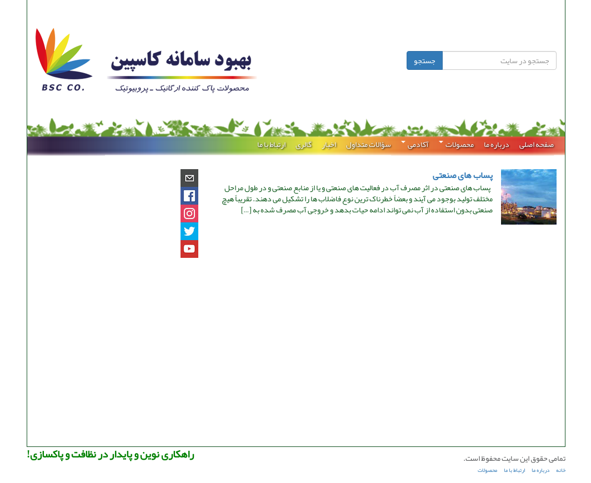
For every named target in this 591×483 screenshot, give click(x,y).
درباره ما (496, 144)
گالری (303, 144)
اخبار (328, 144)
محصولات (455, 144)
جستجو (424, 60)
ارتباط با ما (271, 144)
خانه (560, 470)
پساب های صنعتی (462, 175)
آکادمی (414, 144)
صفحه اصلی (536, 144)
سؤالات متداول (367, 144)
